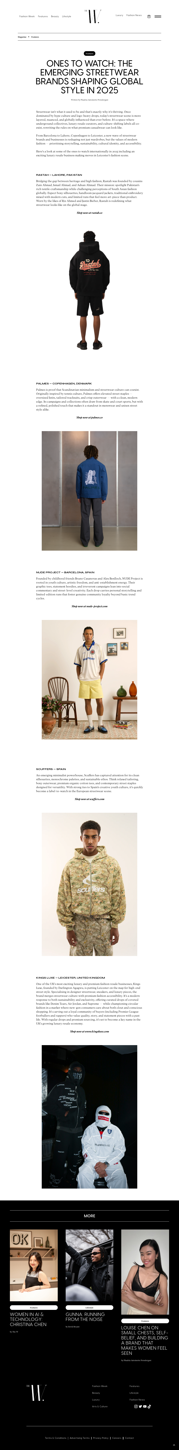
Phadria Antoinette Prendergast (94, 100)
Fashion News (134, 15)
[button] (149, 16)
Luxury (119, 15)
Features (43, 16)
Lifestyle (66, 16)
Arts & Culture (100, 1406)
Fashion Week (27, 16)
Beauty (55, 16)
